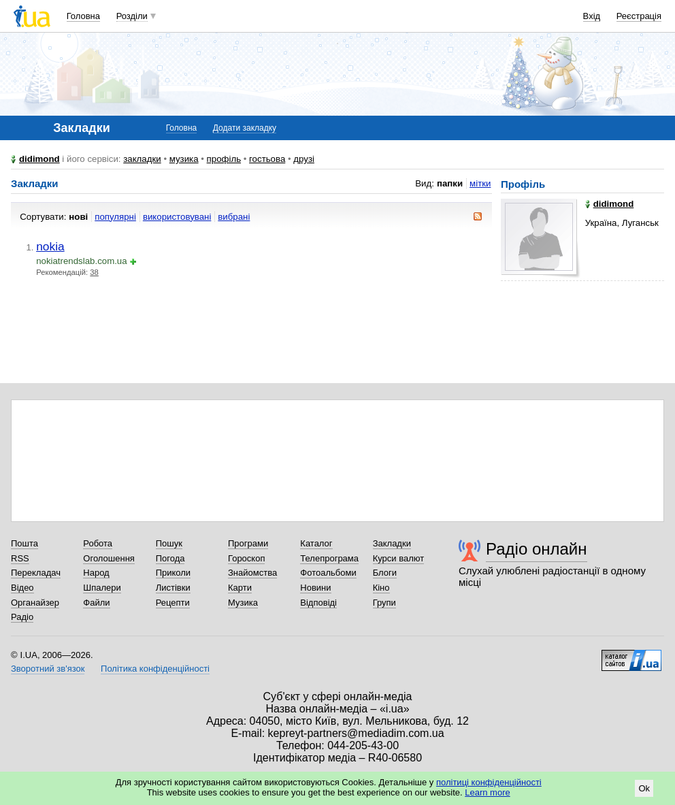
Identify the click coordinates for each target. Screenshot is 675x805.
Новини (315, 587)
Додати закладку (244, 128)
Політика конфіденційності (155, 668)
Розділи (132, 16)
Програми (248, 543)
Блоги (385, 573)
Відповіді (318, 602)
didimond (39, 159)
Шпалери (102, 587)
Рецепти (173, 602)
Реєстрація (638, 16)
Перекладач (36, 573)
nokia (50, 246)
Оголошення (109, 558)
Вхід (592, 16)
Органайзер (35, 602)
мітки (480, 183)
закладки (142, 159)
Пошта (24, 543)
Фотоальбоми (328, 573)
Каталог (316, 543)
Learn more (487, 792)
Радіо (22, 617)
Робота (97, 543)
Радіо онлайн (536, 549)
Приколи (173, 573)
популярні (115, 217)
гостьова (267, 159)
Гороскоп (246, 558)
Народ (96, 573)
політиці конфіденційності (489, 782)
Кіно (381, 587)
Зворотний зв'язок (47, 668)
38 (94, 272)
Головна (83, 16)
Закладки (392, 543)
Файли (96, 602)
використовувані (177, 217)
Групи (384, 602)
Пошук (169, 543)
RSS (20, 558)
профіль (224, 159)
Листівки (173, 587)
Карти (240, 587)
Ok (644, 788)
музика (184, 159)
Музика (243, 602)
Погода (170, 558)
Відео (22, 587)
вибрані (234, 217)
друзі (303, 159)
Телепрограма (329, 558)
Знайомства (252, 573)
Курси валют (399, 558)
